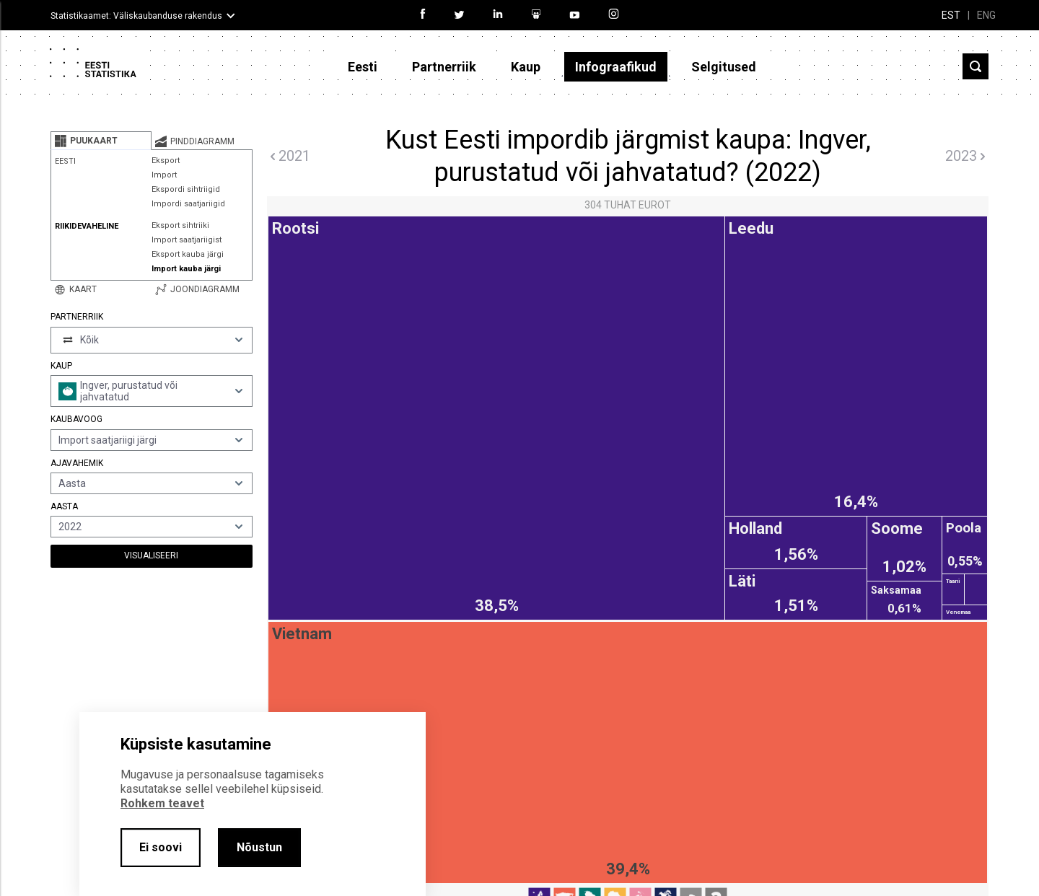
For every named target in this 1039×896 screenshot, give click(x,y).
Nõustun (259, 847)
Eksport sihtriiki (180, 225)
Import (164, 175)
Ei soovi (160, 847)
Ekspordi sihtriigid (186, 189)
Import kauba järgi (186, 268)
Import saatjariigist (187, 240)
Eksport (166, 160)
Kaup (525, 66)
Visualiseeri (151, 555)
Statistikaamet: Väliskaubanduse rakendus (136, 16)
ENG (986, 15)
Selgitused (723, 66)
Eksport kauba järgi (188, 254)
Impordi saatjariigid (188, 203)
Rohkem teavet (162, 803)
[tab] (101, 140)
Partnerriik (444, 66)
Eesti (362, 66)
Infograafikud (616, 66)
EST (951, 15)
